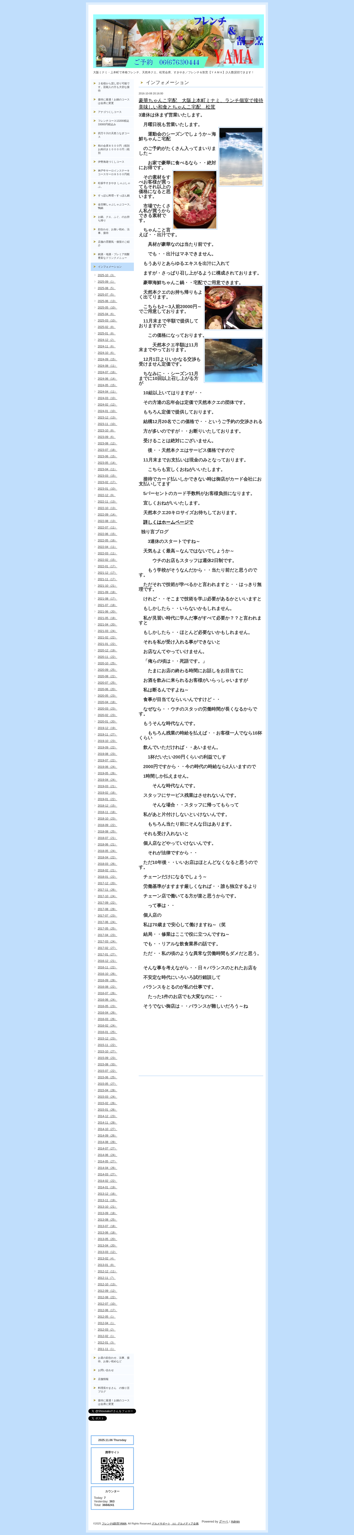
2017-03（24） (107, 941)
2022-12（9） (107, 495)
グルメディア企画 (188, 1523)
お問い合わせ (106, 1370)
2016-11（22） (107, 967)
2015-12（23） (107, 1038)
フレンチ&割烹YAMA (114, 1523)
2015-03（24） (107, 1096)
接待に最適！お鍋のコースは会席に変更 (114, 101)
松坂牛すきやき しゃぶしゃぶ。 (114, 185)
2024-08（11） (107, 366)
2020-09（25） (107, 670)
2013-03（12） (107, 1252)
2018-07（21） (107, 838)
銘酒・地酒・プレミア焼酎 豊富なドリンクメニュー (116, 256)
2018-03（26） (107, 864)
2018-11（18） (107, 812)
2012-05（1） (107, 1316)
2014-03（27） (107, 1174)
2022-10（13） (107, 508)
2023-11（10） (107, 424)
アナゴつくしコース (110, 111)
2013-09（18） (107, 1213)
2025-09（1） (107, 281)
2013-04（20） (107, 1245)
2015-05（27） (107, 1084)
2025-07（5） (107, 294)
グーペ (223, 1521)
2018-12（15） (107, 805)
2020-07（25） (107, 682)
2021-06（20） (107, 611)
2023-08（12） (107, 443)
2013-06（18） (107, 1232)
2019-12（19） (107, 728)
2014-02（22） (107, 1181)
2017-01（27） (107, 954)
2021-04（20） (107, 624)
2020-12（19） (107, 650)
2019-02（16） (107, 792)
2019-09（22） (107, 747)
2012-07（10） (107, 1303)
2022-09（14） (107, 514)
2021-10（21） (107, 585)
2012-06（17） (107, 1310)
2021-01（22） (107, 644)
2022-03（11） (107, 553)
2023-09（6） (107, 437)
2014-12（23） (107, 1116)
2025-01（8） (107, 333)
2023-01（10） (107, 488)
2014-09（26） (107, 1135)
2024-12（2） (107, 340)
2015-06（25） (107, 1077)
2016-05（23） (107, 1006)
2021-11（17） (107, 579)
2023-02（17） (107, 482)
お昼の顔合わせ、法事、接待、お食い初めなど (114, 1359)
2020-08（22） (107, 676)
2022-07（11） (107, 527)
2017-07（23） (107, 915)
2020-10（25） (107, 663)
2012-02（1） (107, 1336)
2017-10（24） (107, 896)
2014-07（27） (107, 1148)
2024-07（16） (107, 372)
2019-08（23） (107, 754)
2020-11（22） (107, 657)
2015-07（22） (107, 1071)
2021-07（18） (107, 605)
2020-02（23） (107, 715)
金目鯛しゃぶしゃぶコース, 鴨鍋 (115, 206)
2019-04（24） (107, 780)
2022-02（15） (107, 560)
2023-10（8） (107, 430)
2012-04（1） (107, 1323)
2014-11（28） (107, 1122)
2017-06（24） (107, 922)
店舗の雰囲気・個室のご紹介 (114, 243)
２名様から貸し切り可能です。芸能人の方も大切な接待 (114, 87)
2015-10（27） (107, 1051)
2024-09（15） (107, 359)
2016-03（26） (107, 1019)
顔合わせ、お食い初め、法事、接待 (114, 231)
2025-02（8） (107, 327)
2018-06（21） (107, 844)
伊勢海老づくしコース (111, 161)
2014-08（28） (107, 1142)
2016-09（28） (107, 980)
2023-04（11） (107, 469)
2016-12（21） (107, 961)
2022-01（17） (107, 566)
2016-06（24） (107, 999)
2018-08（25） (107, 831)
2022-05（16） (107, 540)
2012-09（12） (107, 1291)
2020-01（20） (107, 721)
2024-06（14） (107, 378)
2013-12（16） (107, 1194)
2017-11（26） (107, 889)
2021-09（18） (107, 592)
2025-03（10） (107, 320)
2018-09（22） (107, 825)
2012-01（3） (107, 1342)
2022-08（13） (107, 521)
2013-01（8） (107, 1265)
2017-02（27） (107, 948)
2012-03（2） (107, 1329)
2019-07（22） (107, 760)
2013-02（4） (107, 1258)
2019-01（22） (107, 799)
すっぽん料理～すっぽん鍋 (114, 195)
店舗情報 (103, 1379)
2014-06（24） (107, 1155)
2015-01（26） (107, 1109)
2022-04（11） (107, 547)
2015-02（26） (107, 1103)
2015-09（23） (107, 1058)
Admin (235, 1521)
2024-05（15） (107, 385)
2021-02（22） (107, 637)
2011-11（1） (107, 1349)
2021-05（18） (107, 618)
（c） (174, 1523)
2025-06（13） (107, 301)
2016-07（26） (107, 993)
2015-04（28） (107, 1090)
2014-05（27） (107, 1161)
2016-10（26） (107, 974)
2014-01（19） (107, 1187)
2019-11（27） (107, 734)
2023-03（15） (107, 475)
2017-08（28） (107, 909)
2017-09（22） (107, 902)
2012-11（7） (107, 1278)
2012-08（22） (107, 1297)
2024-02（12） (107, 404)
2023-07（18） (107, 450)
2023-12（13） (107, 417)
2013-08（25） (107, 1219)
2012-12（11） (107, 1271)
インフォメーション (110, 266)
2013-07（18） (107, 1226)
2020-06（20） (107, 689)
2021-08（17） (107, 598)
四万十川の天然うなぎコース (114, 135)
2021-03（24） (107, 631)
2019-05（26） (107, 773)
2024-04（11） (107, 391)
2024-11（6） (107, 346)
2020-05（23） (107, 695)
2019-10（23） (107, 741)
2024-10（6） (107, 353)
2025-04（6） (107, 314)
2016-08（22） (107, 987)
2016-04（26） (107, 1012)
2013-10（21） (107, 1206)
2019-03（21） (107, 786)
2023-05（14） (107, 463)
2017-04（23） (107, 935)
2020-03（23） (107, 708)
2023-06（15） (107, 456)
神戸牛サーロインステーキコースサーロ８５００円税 (114, 172)
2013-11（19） (107, 1200)
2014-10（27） (107, 1129)
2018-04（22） (107, 857)
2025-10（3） (107, 275)
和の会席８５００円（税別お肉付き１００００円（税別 (114, 149)
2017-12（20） (107, 883)
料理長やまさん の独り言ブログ (114, 1389)
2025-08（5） (107, 288)
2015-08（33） (107, 1064)
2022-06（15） (107, 534)
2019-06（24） (107, 767)
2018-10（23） (107, 818)
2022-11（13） (107, 501)
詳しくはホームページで (168, 522)
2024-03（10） (107, 398)
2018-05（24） (107, 851)
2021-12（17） (107, 573)
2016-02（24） (107, 1025)
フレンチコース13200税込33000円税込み (113, 122)
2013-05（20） (107, 1239)
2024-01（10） (107, 411)
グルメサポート (161, 1523)
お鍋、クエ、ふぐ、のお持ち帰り (114, 218)
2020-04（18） (107, 702)
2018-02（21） (107, 870)
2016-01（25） (107, 1032)
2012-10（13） (107, 1284)
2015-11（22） (107, 1045)
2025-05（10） (107, 307)
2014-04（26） (107, 1168)
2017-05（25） (107, 928)
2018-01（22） (107, 877)
